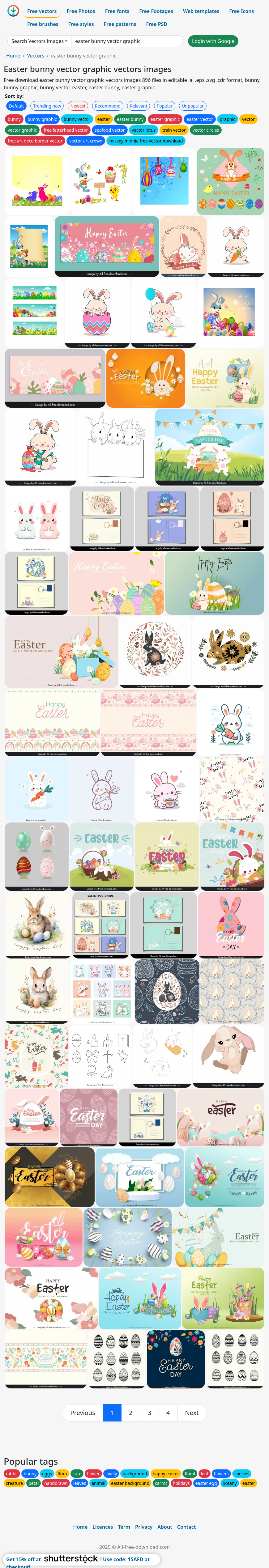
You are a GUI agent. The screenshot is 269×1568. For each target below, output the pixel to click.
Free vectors (42, 11)
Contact (186, 1526)
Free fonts (117, 11)
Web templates (201, 11)
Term (124, 1526)
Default (16, 106)
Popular (165, 106)
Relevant (138, 106)
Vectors (35, 55)
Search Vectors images (37, 41)
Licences (102, 1526)
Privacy (143, 1526)
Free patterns (120, 24)
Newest (78, 106)
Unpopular (192, 106)
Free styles (81, 24)
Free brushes (42, 24)
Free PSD (156, 24)
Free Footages (156, 11)
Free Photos (80, 11)
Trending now (47, 106)
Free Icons (241, 11)
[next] (192, 1412)
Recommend (108, 106)
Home (13, 55)
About (164, 1526)
